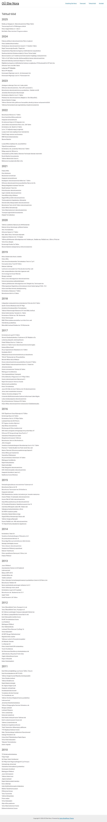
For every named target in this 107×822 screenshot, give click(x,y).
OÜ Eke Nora (10, 3)
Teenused (84, 3)
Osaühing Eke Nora (73, 3)
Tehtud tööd (93, 3)
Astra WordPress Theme (67, 818)
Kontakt (101, 3)
